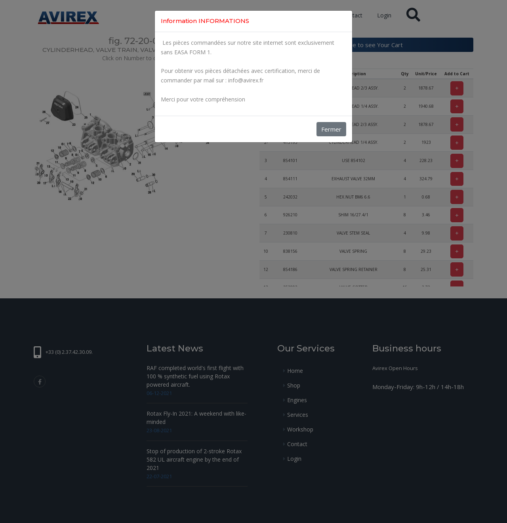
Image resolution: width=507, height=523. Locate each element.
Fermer (331, 129)
